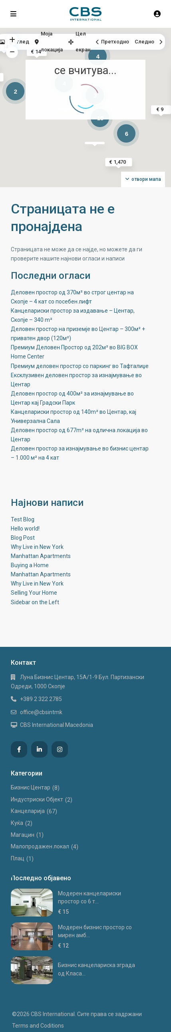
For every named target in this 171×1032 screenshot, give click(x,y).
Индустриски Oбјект (37, 799)
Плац (17, 858)
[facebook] (19, 749)
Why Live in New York (37, 547)
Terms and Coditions (38, 1025)
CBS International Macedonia (56, 725)
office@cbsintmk (41, 712)
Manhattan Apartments (41, 556)
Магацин (22, 835)
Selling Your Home (34, 592)
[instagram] (60, 749)
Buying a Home (30, 565)
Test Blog (22, 519)
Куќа (17, 823)
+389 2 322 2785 (41, 699)
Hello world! (25, 528)
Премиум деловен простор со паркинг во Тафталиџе (80, 366)
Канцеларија (28, 811)
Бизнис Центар (30, 787)
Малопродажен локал (40, 846)
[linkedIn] (39, 749)
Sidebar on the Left (35, 602)
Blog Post (23, 538)
